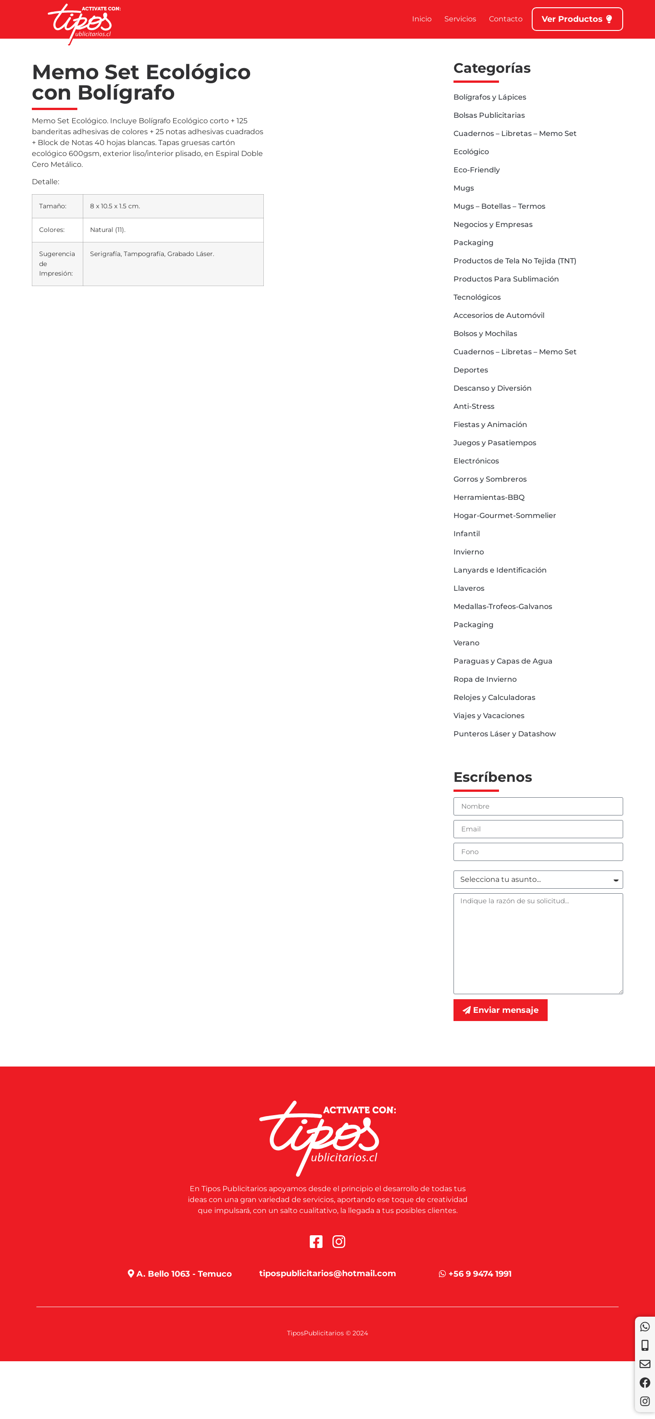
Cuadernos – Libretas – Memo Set (515, 133)
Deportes (470, 370)
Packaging (473, 242)
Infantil (466, 533)
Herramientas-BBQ (488, 497)
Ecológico (471, 151)
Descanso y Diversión (492, 388)
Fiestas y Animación (490, 424)
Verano (466, 643)
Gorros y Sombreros (490, 479)
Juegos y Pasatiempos (494, 442)
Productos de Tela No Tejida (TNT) (514, 261)
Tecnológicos (477, 297)
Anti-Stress (473, 406)
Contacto (506, 19)
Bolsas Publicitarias (489, 115)
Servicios (460, 19)
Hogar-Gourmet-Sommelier (504, 515)
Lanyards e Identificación (500, 570)
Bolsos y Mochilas (485, 333)
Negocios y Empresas (493, 224)
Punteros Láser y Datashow (504, 734)
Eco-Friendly (476, 170)
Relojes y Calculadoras (494, 697)
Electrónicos (476, 461)
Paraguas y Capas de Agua (503, 661)
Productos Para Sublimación (506, 279)
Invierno (468, 552)
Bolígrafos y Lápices (489, 97)
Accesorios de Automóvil (498, 315)
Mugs (463, 188)
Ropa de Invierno (485, 679)
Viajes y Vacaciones (488, 715)
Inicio (422, 19)
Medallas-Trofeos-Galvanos (502, 606)
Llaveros (468, 588)
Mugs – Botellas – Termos (499, 206)
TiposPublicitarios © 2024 (327, 1333)
